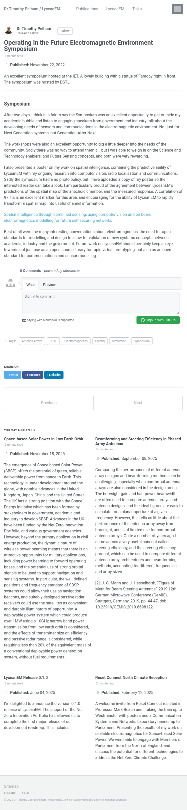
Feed (23, 793)
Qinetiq (100, 341)
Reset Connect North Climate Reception (131, 677)
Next (138, 402)
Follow (65, 31)
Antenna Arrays (32, 341)
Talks (137, 9)
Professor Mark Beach (115, 709)
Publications (87, 9)
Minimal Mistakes (116, 799)
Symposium (142, 341)
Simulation (119, 341)
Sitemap (11, 786)
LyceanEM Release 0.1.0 (26, 677)
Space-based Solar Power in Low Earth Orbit (43, 439)
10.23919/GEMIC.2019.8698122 (124, 607)
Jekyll (66, 799)
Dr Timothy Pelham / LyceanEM (32, 9)
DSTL (53, 341)
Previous (48, 402)
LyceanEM (115, 9)
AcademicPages (83, 799)
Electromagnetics (76, 341)
